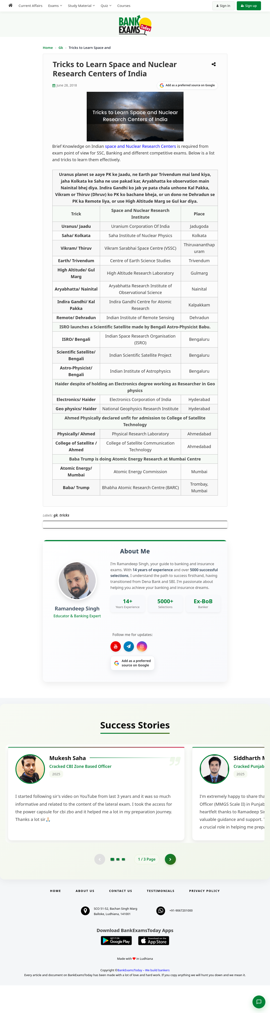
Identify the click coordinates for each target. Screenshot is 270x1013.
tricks (64, 515)
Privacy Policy (204, 918)
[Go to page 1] (112, 886)
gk (55, 515)
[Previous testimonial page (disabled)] (99, 886)
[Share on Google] (187, 85)
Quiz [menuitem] (103, 5)
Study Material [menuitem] (78, 5)
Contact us (120, 918)
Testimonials (161, 918)
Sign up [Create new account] (250, 5)
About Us (85, 918)
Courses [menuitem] (122, 5)
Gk (61, 47)
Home (48, 47)
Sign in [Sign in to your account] (224, 5)
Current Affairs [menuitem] (29, 5)
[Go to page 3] (123, 886)
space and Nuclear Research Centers (140, 146)
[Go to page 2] (117, 886)
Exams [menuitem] (52, 5)
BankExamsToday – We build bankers (144, 998)
